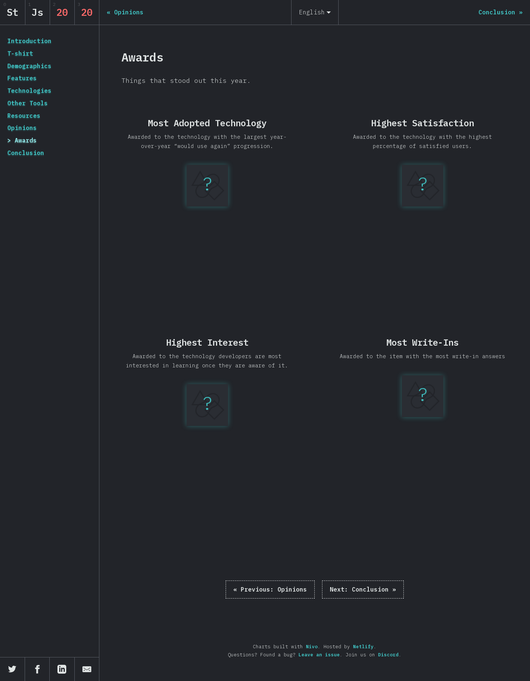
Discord (388, 655)
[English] (315, 12)
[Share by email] (87, 669)
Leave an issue (319, 655)
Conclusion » (363, 589)
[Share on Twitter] (12, 669)
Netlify (363, 646)
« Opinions (270, 589)
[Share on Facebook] (37, 669)
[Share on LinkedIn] (62, 669)
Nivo (312, 646)
